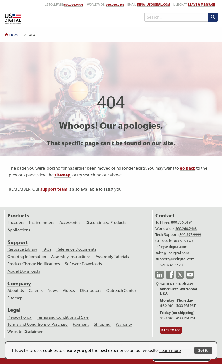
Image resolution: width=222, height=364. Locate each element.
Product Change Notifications (33, 263)
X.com (180, 275)
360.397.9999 (190, 234)
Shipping (102, 324)
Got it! (203, 350)
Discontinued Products (105, 222)
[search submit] (213, 17)
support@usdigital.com (174, 259)
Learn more (170, 350)
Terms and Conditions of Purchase (37, 324)
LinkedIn (159, 275)
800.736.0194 (182, 222)
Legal (13, 310)
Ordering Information (26, 256)
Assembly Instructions (70, 256)
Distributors (90, 290)
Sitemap (15, 297)
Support (17, 242)
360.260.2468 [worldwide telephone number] (115, 5)
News (53, 290)
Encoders (15, 222)
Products (18, 215)
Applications (18, 229)
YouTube (190, 275)
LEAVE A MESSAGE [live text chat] (201, 5)
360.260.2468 (186, 228)
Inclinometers (41, 222)
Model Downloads (23, 271)
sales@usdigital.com (172, 253)
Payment (81, 324)
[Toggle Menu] (126, 17)
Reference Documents (76, 249)
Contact (164, 215)
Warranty (124, 324)
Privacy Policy (19, 317)
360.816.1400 (183, 240)
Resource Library (22, 249)
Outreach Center (121, 290)
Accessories (69, 222)
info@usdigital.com (153, 5)
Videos (69, 290)
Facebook (170, 275)
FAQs (46, 249)
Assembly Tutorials (112, 256)
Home (14, 34)
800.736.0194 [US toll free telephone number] (73, 5)
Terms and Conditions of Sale (63, 317)
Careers (36, 290)
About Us (15, 290)
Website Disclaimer (25, 331)
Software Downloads (83, 263)
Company (19, 283)
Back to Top (170, 330)
